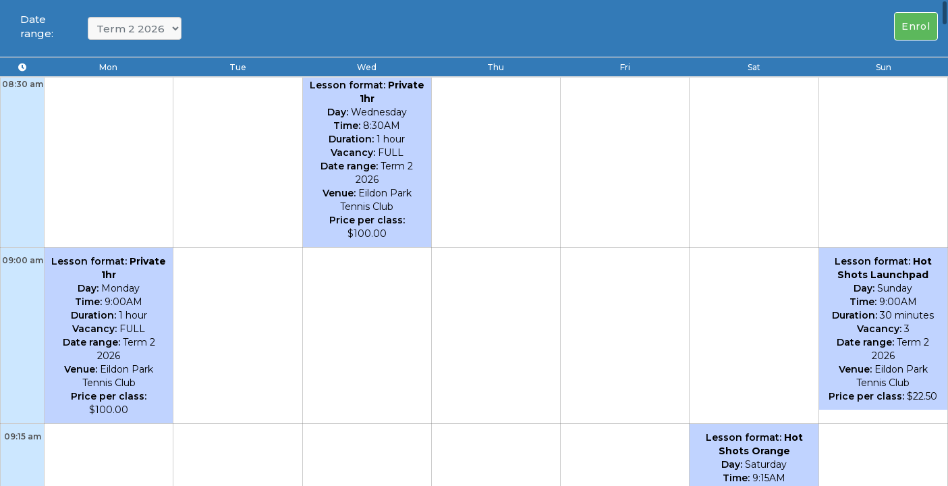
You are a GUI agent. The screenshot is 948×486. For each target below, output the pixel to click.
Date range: (36, 26)
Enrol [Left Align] (915, 26)
